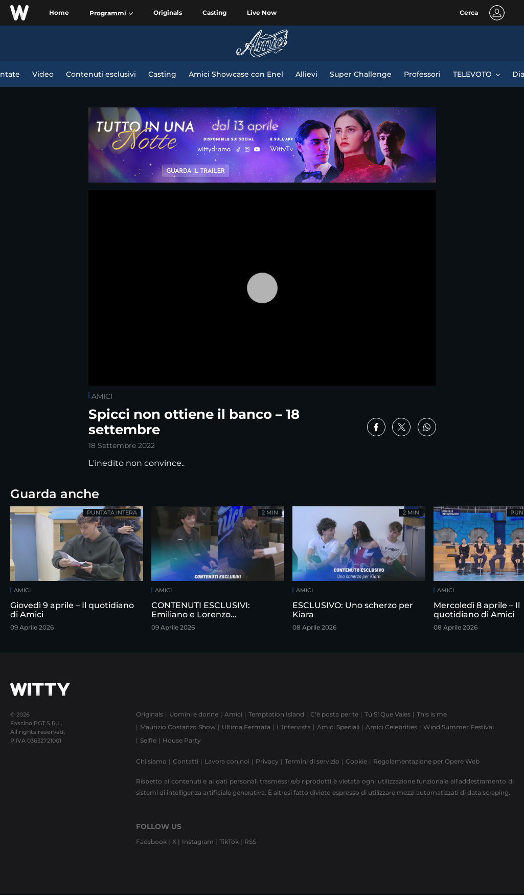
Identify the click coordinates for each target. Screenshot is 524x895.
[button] (111, 13)
